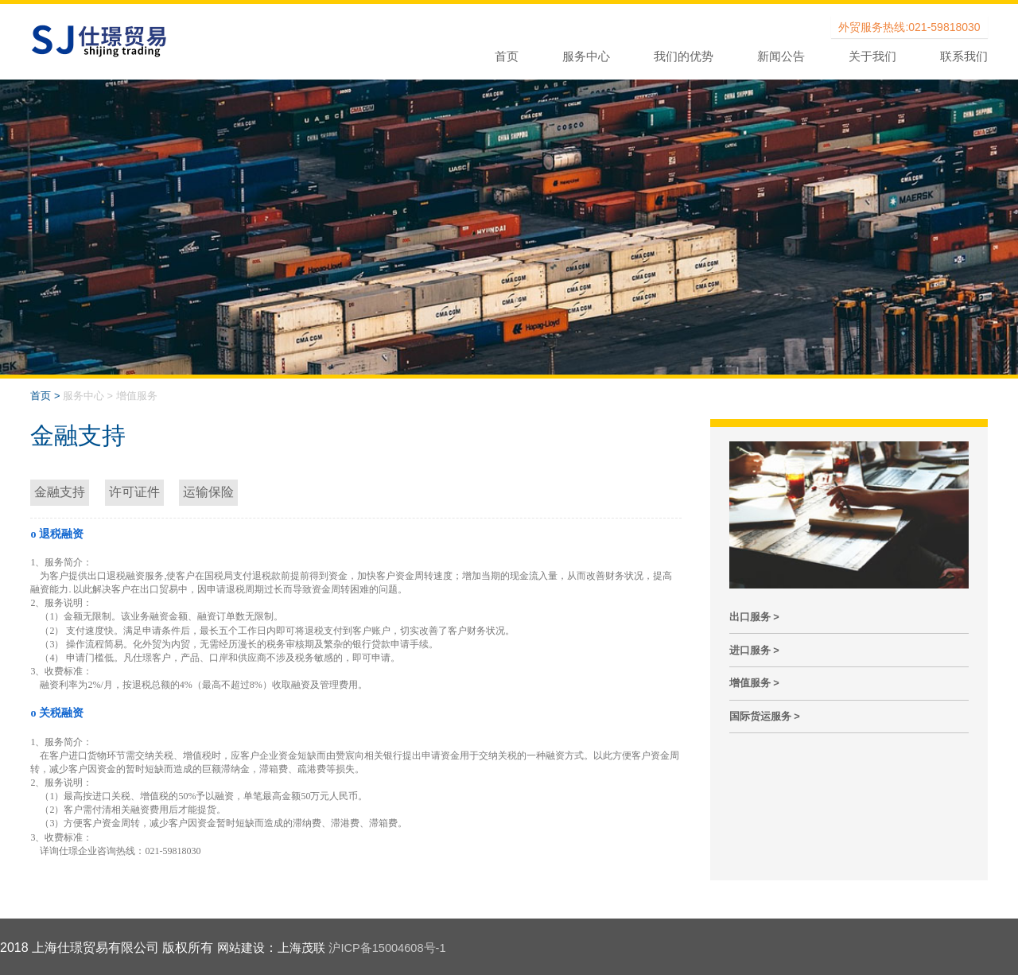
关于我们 (872, 56)
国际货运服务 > (764, 716)
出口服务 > (754, 617)
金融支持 (59, 492)
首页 (507, 56)
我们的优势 (683, 56)
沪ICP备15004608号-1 (398, 947)
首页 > (45, 396)
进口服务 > (754, 650)
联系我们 (964, 56)
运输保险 (208, 492)
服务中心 (586, 56)
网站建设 (242, 947)
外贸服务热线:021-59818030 (909, 27)
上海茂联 (306, 947)
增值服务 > (754, 683)
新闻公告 (781, 56)
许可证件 (134, 492)
